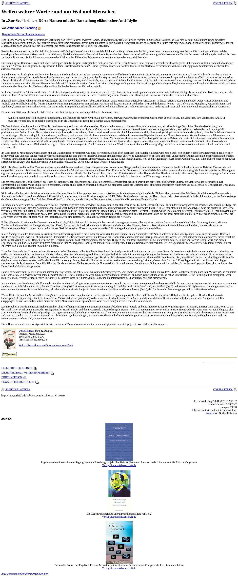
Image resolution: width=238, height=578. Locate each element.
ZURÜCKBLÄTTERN (17, 3)
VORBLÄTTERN (223, 3)
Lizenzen (209, 413)
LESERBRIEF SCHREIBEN (19, 368)
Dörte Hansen (26, 330)
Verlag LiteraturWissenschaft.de (119, 465)
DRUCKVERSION (14, 377)
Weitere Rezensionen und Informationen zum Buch (46, 345)
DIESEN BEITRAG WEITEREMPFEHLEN (27, 372)
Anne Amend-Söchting (22, 28)
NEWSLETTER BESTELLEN (20, 381)
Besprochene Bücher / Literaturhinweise (23, 34)
